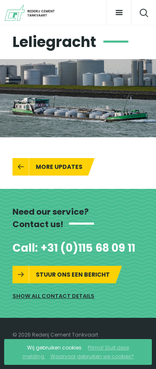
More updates (59, 167)
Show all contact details (53, 296)
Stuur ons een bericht (73, 274)
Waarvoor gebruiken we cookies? (92, 356)
